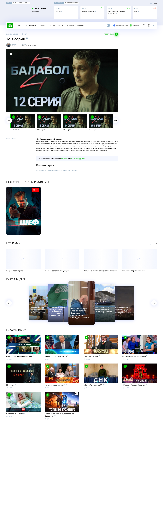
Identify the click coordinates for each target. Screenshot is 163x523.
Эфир (19, 25)
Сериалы (81, 25)
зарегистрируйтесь (78, 159)
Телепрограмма (30, 25)
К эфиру (35, 12)
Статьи (52, 25)
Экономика (135, 25)
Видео (60, 25)
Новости (43, 25)
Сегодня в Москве (120, 25)
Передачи (70, 25)
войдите (64, 159)
